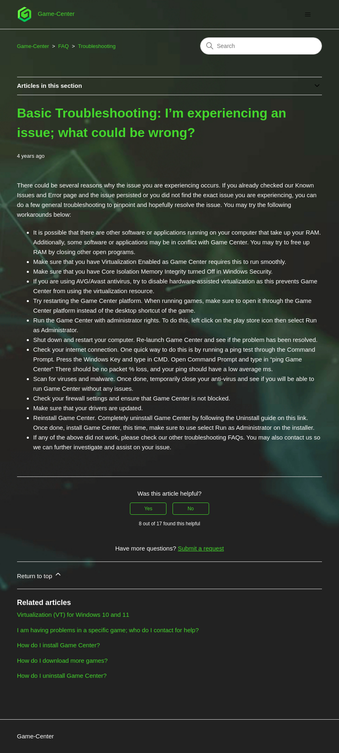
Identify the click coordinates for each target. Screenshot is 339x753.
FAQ (63, 46)
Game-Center (33, 46)
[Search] (261, 46)
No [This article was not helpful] (191, 508)
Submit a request (201, 548)
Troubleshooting (97, 46)
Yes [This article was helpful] (149, 508)
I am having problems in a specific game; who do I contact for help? (108, 630)
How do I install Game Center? (58, 645)
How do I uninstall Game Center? (62, 675)
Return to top (39, 574)
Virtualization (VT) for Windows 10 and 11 (73, 614)
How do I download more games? (62, 660)
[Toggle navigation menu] (307, 14)
